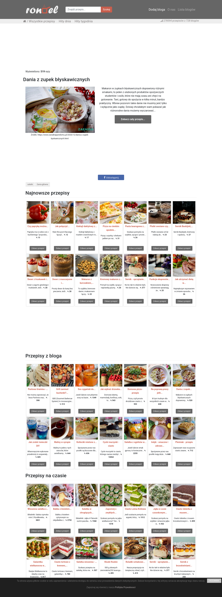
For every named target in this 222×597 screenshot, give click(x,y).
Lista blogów (186, 9)
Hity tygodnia (84, 21)
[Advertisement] (111, 48)
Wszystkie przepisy (42, 21)
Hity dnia (65, 21)
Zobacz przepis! (37, 248)
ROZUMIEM (214, 581)
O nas (171, 9)
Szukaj (106, 9)
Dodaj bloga (157, 9)
